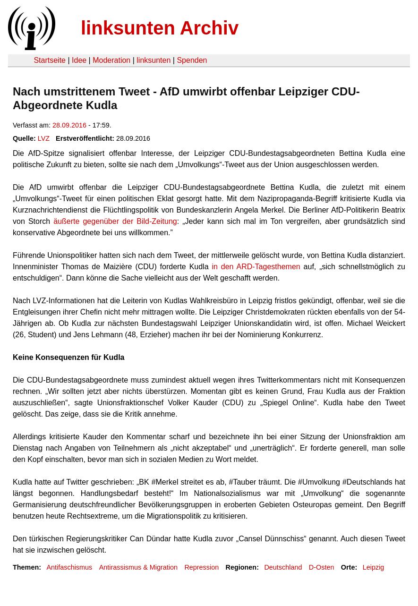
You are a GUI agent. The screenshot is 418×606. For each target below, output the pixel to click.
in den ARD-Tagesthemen (256, 267)
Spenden (192, 60)
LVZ (44, 138)
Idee (79, 60)
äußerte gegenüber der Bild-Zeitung (115, 221)
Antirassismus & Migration (138, 567)
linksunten (153, 60)
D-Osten (321, 567)
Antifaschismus (69, 567)
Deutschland (283, 567)
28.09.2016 (69, 125)
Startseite (50, 60)
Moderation (111, 60)
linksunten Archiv (160, 27)
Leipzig (373, 567)
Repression (201, 567)
